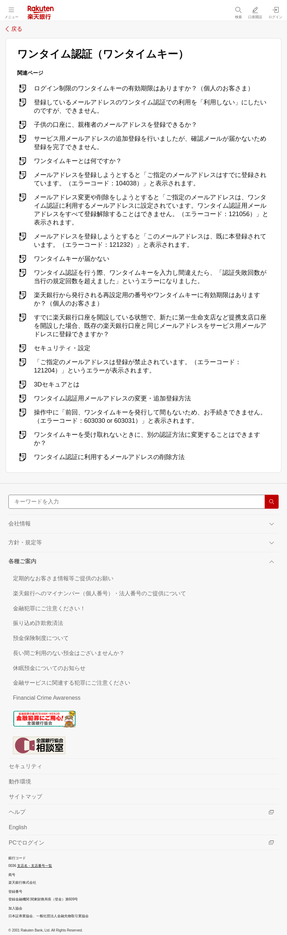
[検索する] (272, 502)
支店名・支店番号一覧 (34, 866)
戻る (16, 29)
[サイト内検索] (143, 502)
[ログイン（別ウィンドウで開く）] (275, 13)
